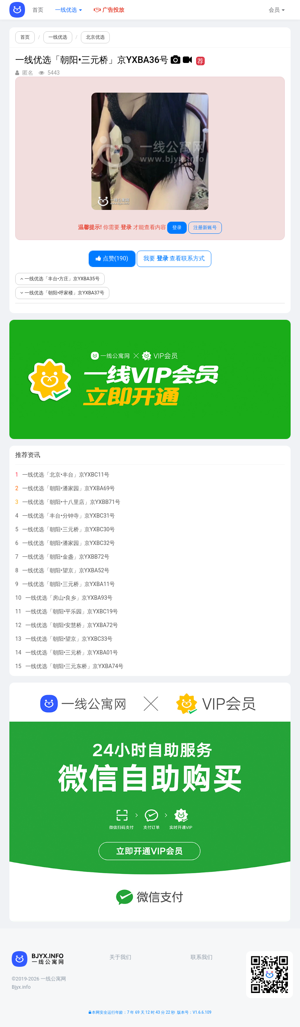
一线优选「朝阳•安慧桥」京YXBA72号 (71, 625)
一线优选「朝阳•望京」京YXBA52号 (66, 570)
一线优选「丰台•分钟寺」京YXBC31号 (68, 516)
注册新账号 (205, 227)
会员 (277, 10)
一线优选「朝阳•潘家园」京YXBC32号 (68, 543)
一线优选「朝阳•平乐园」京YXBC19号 (71, 611)
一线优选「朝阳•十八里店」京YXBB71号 (71, 502)
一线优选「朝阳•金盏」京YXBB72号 (65, 557)
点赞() (112, 258)
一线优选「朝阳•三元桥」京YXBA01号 (71, 652)
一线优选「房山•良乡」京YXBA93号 (69, 598)
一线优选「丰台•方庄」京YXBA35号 (60, 278)
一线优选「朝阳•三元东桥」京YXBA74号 (74, 666)
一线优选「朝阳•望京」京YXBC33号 (69, 639)
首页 (37, 10)
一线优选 (68, 10)
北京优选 (95, 37)
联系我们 (201, 957)
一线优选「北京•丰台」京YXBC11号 (66, 474)
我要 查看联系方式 (174, 258)
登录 (177, 227)
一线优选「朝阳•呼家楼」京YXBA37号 (62, 293)
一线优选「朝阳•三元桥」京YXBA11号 (68, 584)
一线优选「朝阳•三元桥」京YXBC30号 (68, 529)
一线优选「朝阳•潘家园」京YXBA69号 (68, 488)
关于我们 (120, 957)
